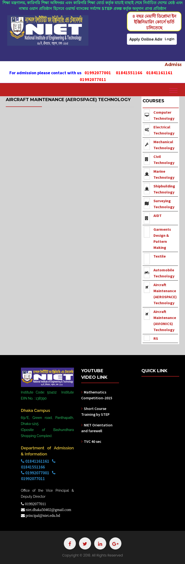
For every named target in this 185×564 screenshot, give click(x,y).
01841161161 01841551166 (38, 464)
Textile (159, 256)
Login (169, 38)
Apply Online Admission (151, 39)
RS (155, 338)
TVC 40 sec (92, 441)
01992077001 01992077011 (38, 475)
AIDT (157, 215)
